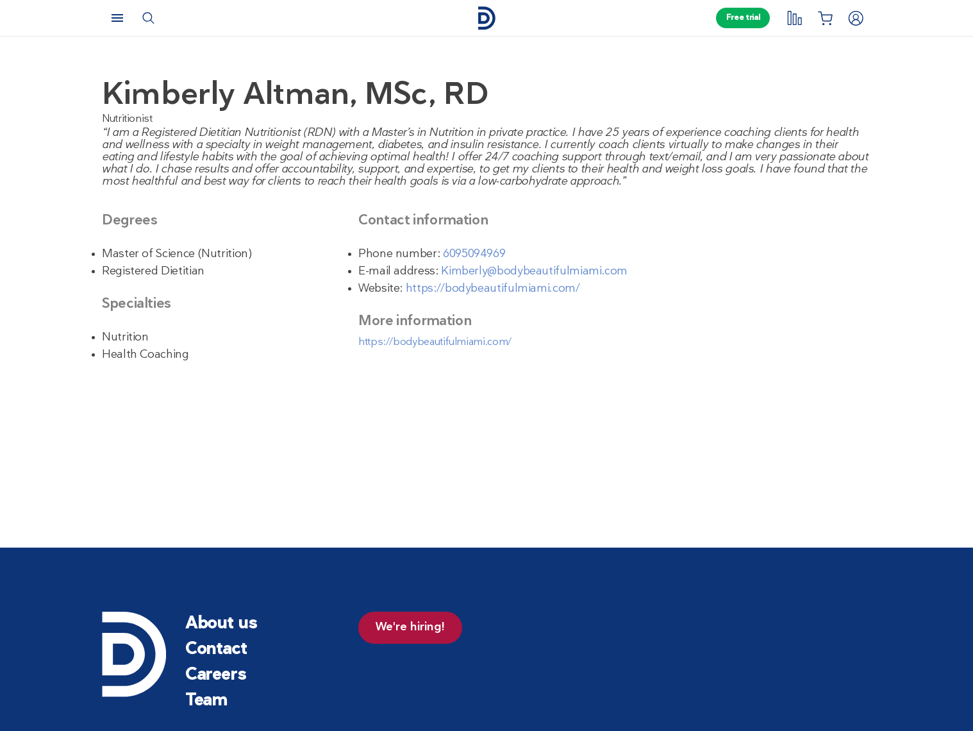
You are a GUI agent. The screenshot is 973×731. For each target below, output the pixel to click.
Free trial (743, 17)
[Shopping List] (825, 18)
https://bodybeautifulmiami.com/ (493, 289)
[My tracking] (794, 18)
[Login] (856, 18)
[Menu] (117, 18)
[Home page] (486, 18)
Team (206, 701)
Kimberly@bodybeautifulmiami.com (534, 271)
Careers (215, 675)
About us (221, 624)
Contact (216, 650)
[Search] (148, 18)
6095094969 (474, 254)
